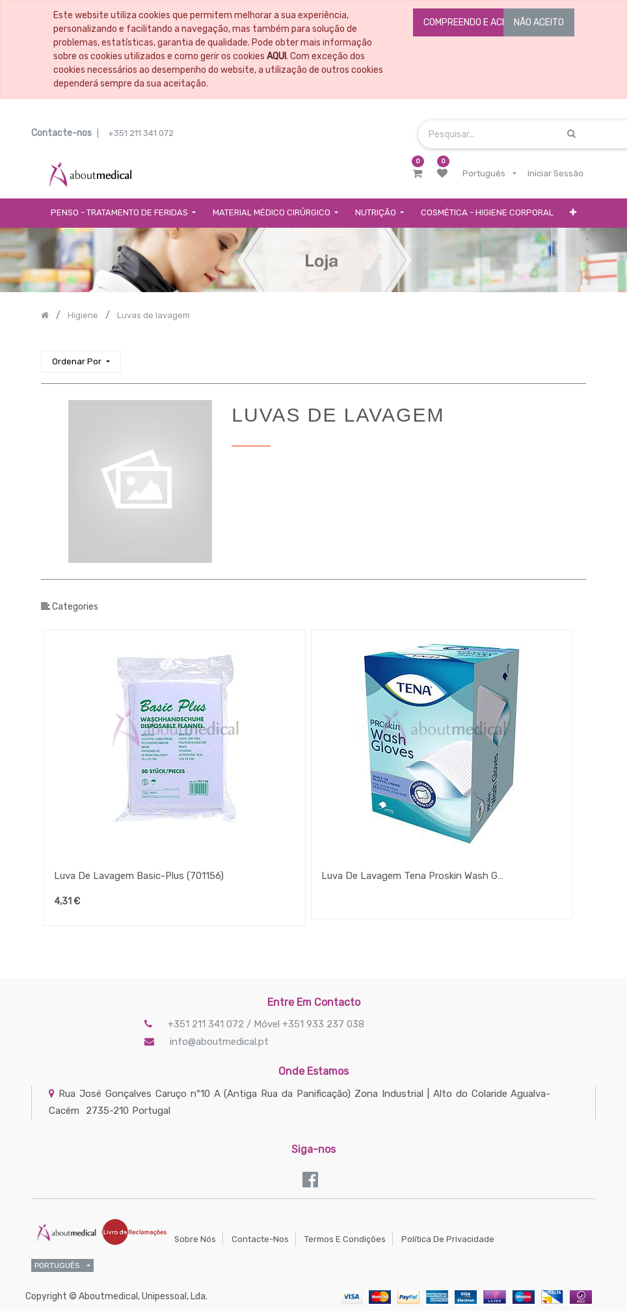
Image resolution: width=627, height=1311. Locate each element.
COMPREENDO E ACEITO (472, 22)
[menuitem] (487, 213)
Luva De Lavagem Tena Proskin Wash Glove (412, 876)
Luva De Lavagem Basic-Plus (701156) (139, 876)
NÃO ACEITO (539, 22)
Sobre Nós (195, 1239)
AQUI (276, 56)
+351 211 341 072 (141, 133)
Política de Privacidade (447, 1239)
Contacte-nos (260, 1239)
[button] (573, 213)
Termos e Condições (345, 1239)
